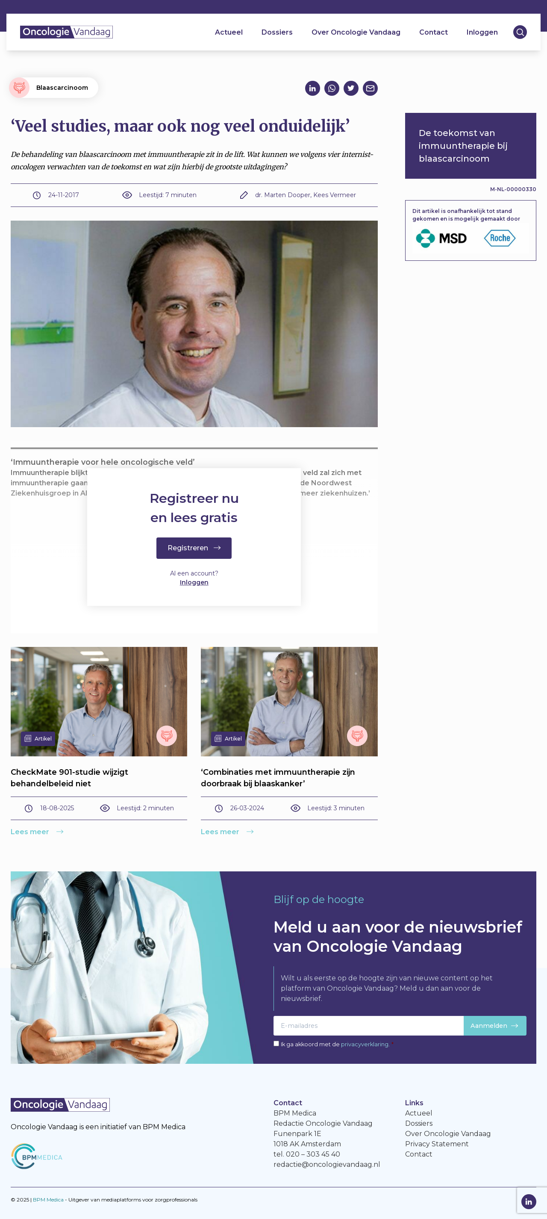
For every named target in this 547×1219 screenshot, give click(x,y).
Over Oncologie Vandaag (356, 32)
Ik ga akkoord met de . (337, 1044)
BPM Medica (48, 1199)
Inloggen (482, 32)
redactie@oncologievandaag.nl (327, 1164)
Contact (433, 32)
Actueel (229, 32)
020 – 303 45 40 (313, 1154)
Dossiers (277, 32)
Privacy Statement (437, 1144)
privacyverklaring (364, 1044)
